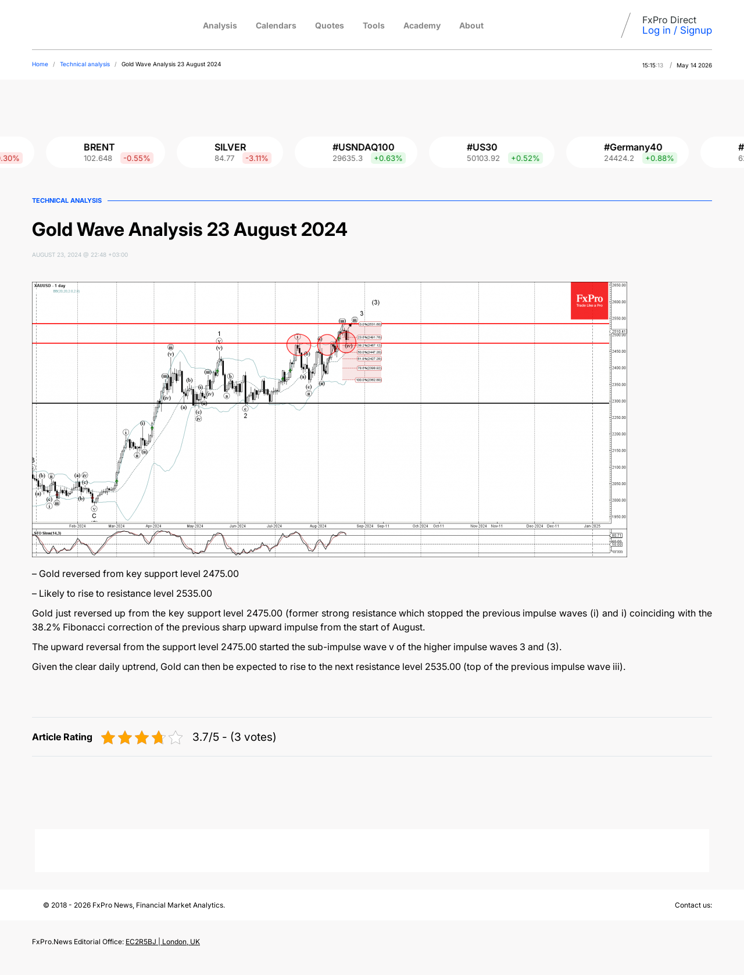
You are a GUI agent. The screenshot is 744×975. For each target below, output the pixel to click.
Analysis (220, 25)
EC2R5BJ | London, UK (163, 941)
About (471, 25)
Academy (422, 25)
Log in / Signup (677, 30)
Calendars (276, 25)
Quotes (329, 25)
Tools (374, 25)
